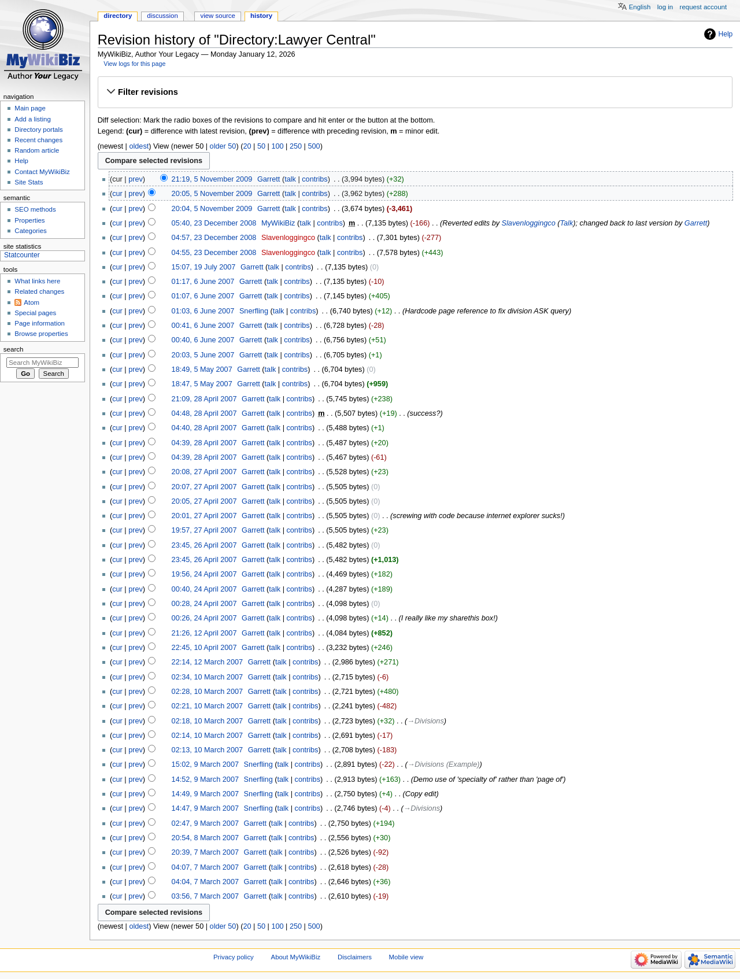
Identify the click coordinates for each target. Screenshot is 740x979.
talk (290, 179)
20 (247, 146)
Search (13, 349)
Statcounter (22, 255)
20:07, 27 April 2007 (204, 487)
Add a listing (32, 119)
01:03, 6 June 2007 (203, 311)
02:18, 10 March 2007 (207, 721)
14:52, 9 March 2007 (205, 779)
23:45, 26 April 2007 (204, 545)
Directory (117, 15)
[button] (414, 92)
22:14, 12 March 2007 (207, 662)
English (640, 6)
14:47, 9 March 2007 (205, 808)
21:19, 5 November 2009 (212, 179)
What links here (37, 281)
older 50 (223, 146)
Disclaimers (355, 957)
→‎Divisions (425, 721)
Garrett (695, 223)
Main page (30, 108)
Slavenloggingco (529, 223)
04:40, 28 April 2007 (204, 428)
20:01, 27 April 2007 (204, 516)
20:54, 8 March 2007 (205, 838)
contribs (314, 179)
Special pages (35, 312)
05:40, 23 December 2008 (214, 223)
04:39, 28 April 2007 (204, 443)
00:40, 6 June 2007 (203, 340)
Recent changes (38, 139)
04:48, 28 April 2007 (204, 413)
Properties (29, 220)
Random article (36, 150)
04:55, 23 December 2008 (214, 253)
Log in (665, 6)
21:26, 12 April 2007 (204, 633)
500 (314, 146)
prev (135, 179)
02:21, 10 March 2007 (207, 706)
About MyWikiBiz (296, 957)
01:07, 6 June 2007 (203, 296)
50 (261, 146)
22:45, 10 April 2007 (204, 648)
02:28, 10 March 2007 (207, 692)
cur (117, 194)
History (261, 15)
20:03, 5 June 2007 (203, 355)
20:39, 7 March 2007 (205, 852)
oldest (139, 146)
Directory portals (38, 129)
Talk (566, 223)
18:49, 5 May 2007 (202, 369)
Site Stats (28, 182)
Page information (39, 323)
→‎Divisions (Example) (444, 764)
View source (217, 15)
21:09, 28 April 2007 (204, 399)
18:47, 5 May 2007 (202, 384)
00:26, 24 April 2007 (204, 618)
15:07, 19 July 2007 (204, 267)
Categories (30, 230)
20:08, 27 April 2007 (204, 472)
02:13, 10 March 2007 (207, 750)
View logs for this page (134, 63)
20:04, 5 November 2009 (212, 209)
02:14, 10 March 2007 (207, 736)
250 (296, 146)
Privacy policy (233, 957)
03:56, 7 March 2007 (205, 896)
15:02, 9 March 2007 (205, 764)
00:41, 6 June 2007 (203, 326)
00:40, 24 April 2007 (204, 589)
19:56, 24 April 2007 (204, 574)
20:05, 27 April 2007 (204, 501)
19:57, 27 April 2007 (204, 530)
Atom (31, 302)
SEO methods (35, 209)
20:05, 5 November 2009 (212, 194)
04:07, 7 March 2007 (205, 867)
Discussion (162, 15)
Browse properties (41, 333)
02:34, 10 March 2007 (207, 677)
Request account (703, 6)
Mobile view (406, 957)
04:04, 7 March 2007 (205, 882)
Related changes (39, 291)
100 (277, 146)
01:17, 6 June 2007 (203, 282)
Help (726, 34)
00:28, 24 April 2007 (204, 604)
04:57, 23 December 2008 (214, 238)
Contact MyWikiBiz (41, 171)
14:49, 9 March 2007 (205, 794)
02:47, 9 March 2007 (205, 823)
